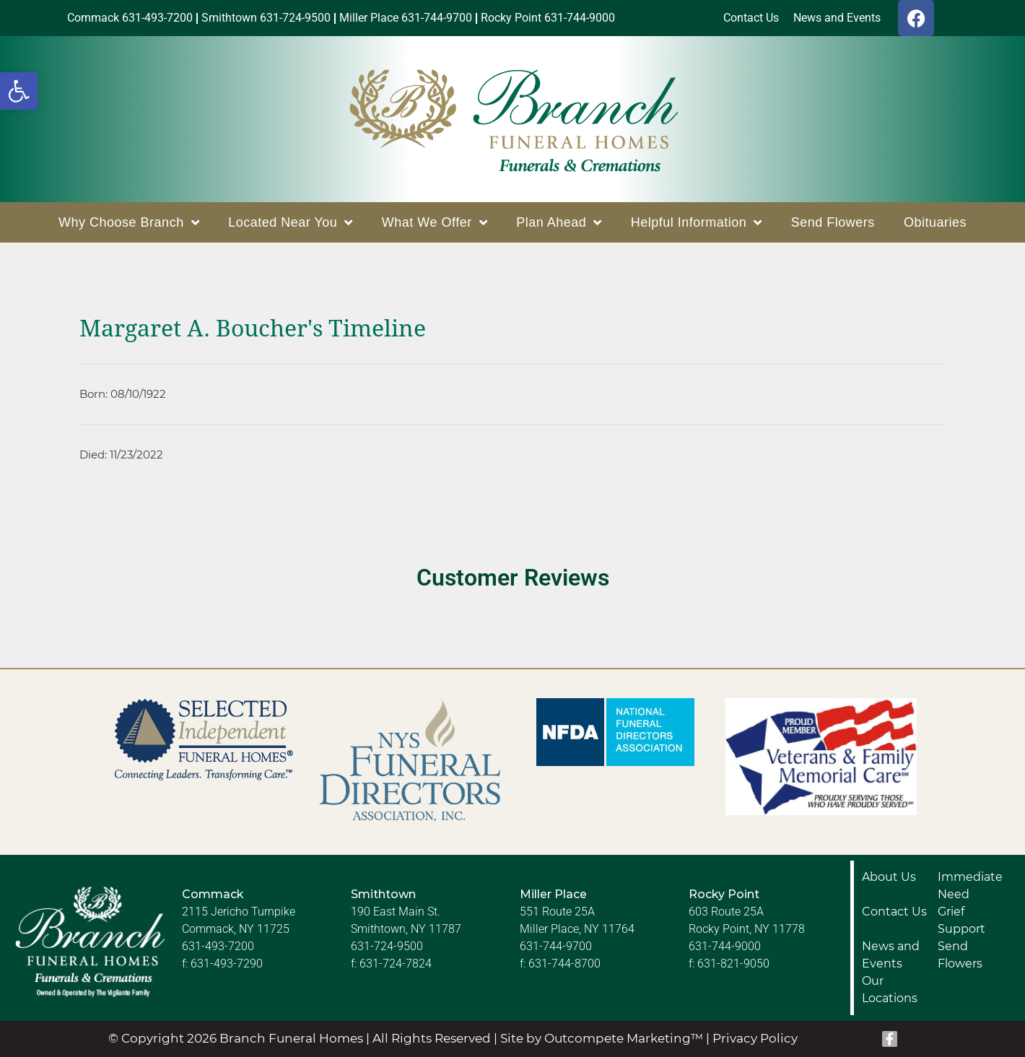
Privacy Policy (755, 1038)
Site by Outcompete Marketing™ (601, 1038)
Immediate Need (970, 885)
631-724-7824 (395, 963)
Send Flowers (833, 222)
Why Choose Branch (128, 222)
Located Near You (290, 222)
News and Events (891, 954)
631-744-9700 (556, 946)
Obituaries (935, 222)
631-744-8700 (564, 963)
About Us (889, 877)
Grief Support (961, 920)
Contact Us (894, 911)
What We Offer (434, 222)
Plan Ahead (559, 222)
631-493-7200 (218, 946)
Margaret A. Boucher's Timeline (252, 328)
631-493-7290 (227, 963)
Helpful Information (696, 222)
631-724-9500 (387, 946)
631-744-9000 (725, 946)
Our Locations (889, 989)
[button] (19, 91)
